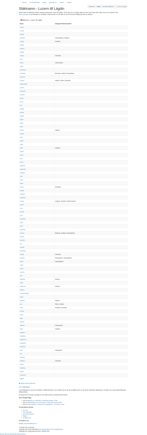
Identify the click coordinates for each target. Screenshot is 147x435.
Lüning (22, 201)
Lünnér (22, 212)
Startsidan (92, 6)
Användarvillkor (45, 429)
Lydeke (22, 116)
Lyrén (21, 226)
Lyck (21, 59)
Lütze (21, 307)
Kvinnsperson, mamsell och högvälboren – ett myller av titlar (46, 404)
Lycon (21, 102)
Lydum (22, 151)
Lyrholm (22, 233)
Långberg (22, 336)
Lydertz (22, 133)
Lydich (22, 141)
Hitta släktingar (27, 412)
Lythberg (22, 279)
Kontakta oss (27, 418)
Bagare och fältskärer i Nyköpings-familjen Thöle (43, 400)
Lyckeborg (23, 70)
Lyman (22, 187)
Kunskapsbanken (34, 2)
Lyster (21, 268)
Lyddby (22, 109)
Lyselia (22, 254)
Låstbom (22, 361)
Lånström (22, 346)
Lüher (21, 180)
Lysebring (23, 251)
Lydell (21, 119)
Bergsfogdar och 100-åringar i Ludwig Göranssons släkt (45, 402)
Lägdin (22, 378)
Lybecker (22, 38)
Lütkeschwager (24, 293)
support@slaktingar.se (30, 423)
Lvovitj (22, 31)
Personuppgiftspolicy (57, 429)
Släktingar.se (53, 2)
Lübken (22, 45)
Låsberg (22, 357)
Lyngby (22, 190)
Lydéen (22, 112)
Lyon (21, 215)
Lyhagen (22, 173)
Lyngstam (23, 197)
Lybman (22, 48)
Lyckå (21, 98)
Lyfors (21, 162)
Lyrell (21, 222)
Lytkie (21, 297)
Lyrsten (22, 236)
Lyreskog (22, 229)
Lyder (21, 126)
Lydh (21, 137)
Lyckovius (23, 91)
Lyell (21, 158)
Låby (21, 318)
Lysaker (22, 247)
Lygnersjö (23, 169)
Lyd (21, 105)
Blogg (44, 2)
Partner (61, 2)
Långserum (23, 339)
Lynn (21, 208)
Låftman (22, 325)
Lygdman (22, 165)
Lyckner (22, 80)
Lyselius (22, 258)
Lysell (21, 261)
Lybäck (22, 52)
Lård (21, 350)
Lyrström (22, 240)
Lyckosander (23, 84)
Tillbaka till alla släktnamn (27, 383)
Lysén (21, 265)
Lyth (21, 275)
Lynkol (22, 204)
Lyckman (22, 77)
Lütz (21, 304)
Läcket (22, 371)
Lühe (21, 176)
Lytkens (22, 290)
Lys (21, 244)
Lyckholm (22, 73)
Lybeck (22, 34)
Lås (21, 354)
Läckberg (22, 368)
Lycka (21, 62)
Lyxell (21, 314)
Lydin (21, 148)
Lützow (22, 311)
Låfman (22, 322)
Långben (22, 332)
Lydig (21, 144)
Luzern (22, 27)
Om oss (25, 410)
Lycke (21, 66)
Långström (23, 343)
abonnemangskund (24, 14)
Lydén (21, 123)
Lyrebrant (22, 219)
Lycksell (22, 94)
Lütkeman (23, 286)
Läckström (23, 375)
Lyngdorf (22, 194)
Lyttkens (22, 300)
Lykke (21, 183)
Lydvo (21, 155)
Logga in (69, 2)
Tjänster (24, 2)
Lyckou (22, 87)
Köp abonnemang (28, 414)
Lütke (21, 283)
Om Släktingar (24, 387)
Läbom (22, 364)
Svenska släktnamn (108, 6)
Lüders (22, 130)
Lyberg (22, 41)
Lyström (22, 272)
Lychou (22, 55)
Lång (21, 329)
